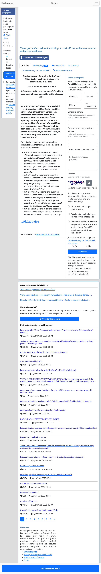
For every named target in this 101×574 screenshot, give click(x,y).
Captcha (71, 173)
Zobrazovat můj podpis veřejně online (81, 208)
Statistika (73, 65)
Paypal (9, 59)
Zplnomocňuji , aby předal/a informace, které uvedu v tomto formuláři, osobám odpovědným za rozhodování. (84, 227)
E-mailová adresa (75, 112)
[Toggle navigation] (96, 3)
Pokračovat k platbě (10, 75)
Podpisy (40, 65)
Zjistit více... (7, 36)
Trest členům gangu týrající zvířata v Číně (37, 290)
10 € (8, 45)
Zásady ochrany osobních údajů (35, 70)
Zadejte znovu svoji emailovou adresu (81, 129)
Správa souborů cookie (34, 557)
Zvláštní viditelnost (62, 70)
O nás (26, 560)
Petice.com (7, 3)
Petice (25, 65)
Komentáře (58, 65)
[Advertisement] (59, 26)
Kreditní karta (9, 66)
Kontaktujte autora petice (47, 234)
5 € (7, 42)
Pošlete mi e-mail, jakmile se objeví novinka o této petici (83, 215)
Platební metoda (7, 52)
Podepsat (82, 251)
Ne (89, 246)
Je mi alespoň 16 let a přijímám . (81, 240)
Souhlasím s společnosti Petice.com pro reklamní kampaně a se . (11, 97)
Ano (77, 246)
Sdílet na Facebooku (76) (34, 58)
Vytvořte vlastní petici (49, 319)
